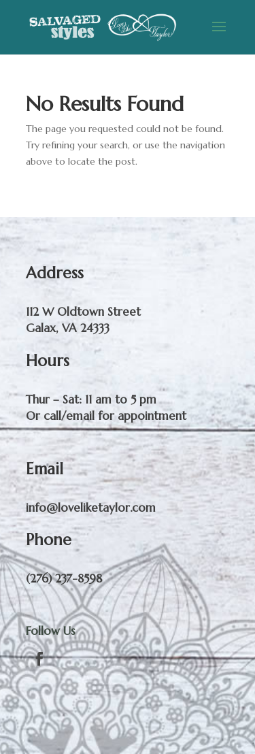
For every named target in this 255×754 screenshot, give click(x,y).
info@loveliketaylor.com (91, 507)
